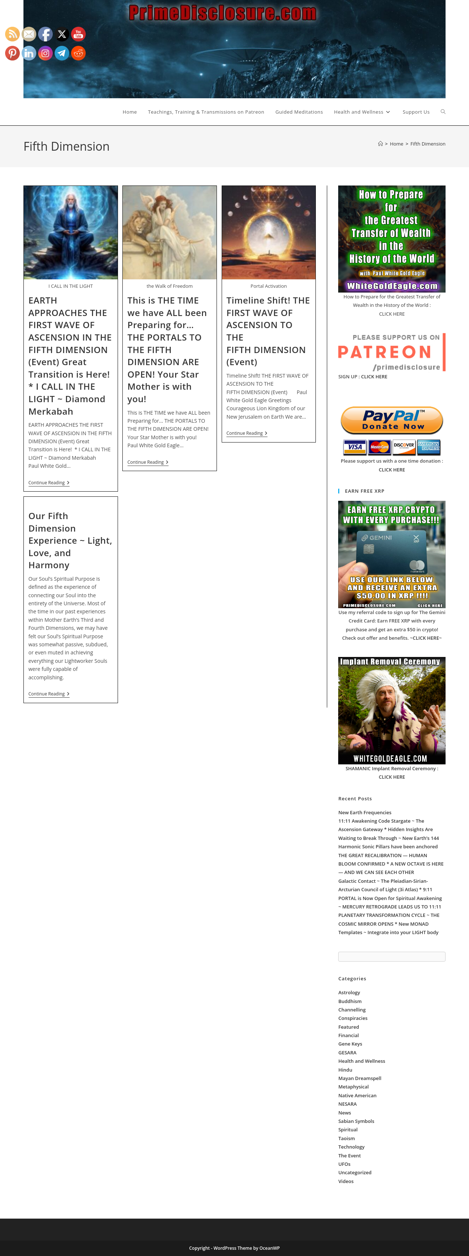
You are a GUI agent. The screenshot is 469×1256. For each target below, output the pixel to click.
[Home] (380, 143)
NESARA (347, 1104)
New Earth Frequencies (364, 812)
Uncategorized (355, 1172)
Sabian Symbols (356, 1121)
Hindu (345, 1069)
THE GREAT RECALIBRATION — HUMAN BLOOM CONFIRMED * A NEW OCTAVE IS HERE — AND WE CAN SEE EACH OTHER (390, 864)
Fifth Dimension (428, 143)
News (344, 1112)
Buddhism (350, 1001)
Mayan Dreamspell (359, 1078)
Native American (357, 1095)
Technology (351, 1146)
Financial (348, 1035)
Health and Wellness (361, 1061)
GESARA (347, 1052)
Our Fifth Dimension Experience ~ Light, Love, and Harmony (70, 540)
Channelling (351, 1009)
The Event (349, 1155)
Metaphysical (353, 1086)
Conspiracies (353, 1018)
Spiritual (348, 1129)
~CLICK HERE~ (426, 638)
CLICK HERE (374, 376)
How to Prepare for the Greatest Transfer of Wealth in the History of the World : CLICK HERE (392, 305)
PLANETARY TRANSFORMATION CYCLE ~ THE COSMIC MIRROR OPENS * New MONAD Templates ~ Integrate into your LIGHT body (388, 924)
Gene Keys (350, 1043)
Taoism (346, 1138)
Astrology (349, 992)
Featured (348, 1027)
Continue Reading (49, 483)
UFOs (344, 1164)
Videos (346, 1181)
